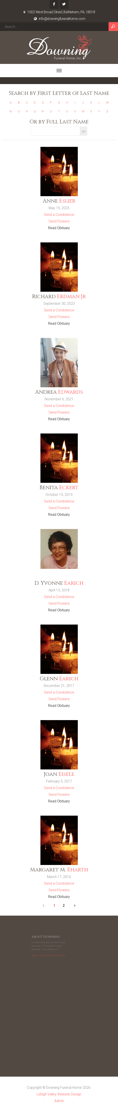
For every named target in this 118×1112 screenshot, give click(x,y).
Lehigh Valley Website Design (59, 1094)
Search (113, 26)
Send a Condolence (59, 215)
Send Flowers (59, 221)
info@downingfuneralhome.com (62, 19)
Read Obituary (59, 228)
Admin (59, 1101)
